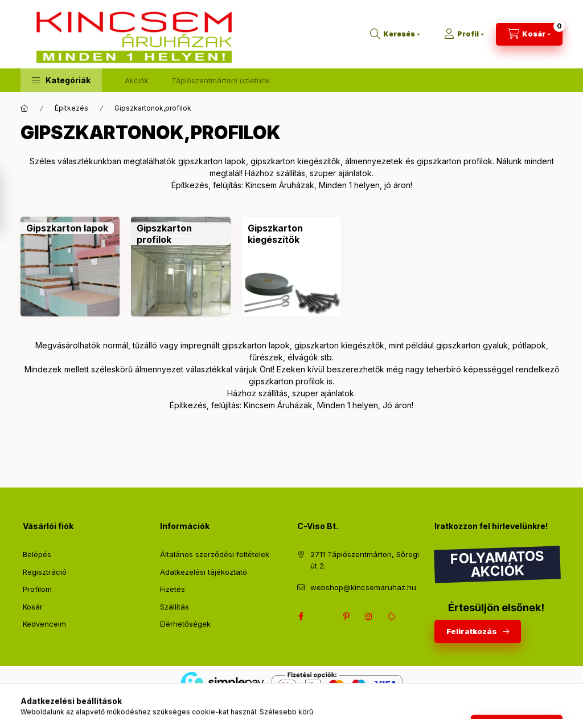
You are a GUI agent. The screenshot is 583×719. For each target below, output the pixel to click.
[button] (61, 80)
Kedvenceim (44, 623)
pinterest (346, 616)
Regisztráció (45, 571)
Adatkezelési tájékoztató (203, 571)
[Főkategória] (24, 108)
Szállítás (174, 606)
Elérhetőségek (185, 623)
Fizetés (172, 589)
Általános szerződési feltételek (214, 554)
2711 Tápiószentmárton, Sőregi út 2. (364, 560)
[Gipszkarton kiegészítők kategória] (291, 233)
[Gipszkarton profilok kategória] (180, 233)
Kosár (33, 606)
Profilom (37, 589)
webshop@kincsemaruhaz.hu (363, 587)
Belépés (37, 554)
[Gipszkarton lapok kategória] (67, 228)
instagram (369, 616)
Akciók (137, 80)
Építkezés (71, 108)
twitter (323, 616)
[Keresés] (395, 34)
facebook (300, 616)
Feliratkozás (471, 631)
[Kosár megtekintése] (529, 34)
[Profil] (464, 34)
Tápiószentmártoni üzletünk (220, 80)
